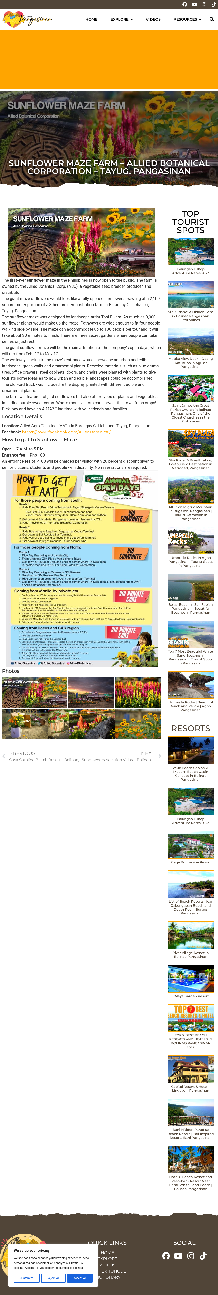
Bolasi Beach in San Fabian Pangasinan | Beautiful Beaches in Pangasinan (190, 608)
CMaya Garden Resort (190, 996)
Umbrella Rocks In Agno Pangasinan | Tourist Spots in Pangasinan (191, 561)
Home (91, 19)
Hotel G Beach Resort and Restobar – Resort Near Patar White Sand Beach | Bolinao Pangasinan (190, 1183)
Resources (187, 19)
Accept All (79, 1278)
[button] (212, 19)
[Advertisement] (109, 60)
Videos (153, 19)
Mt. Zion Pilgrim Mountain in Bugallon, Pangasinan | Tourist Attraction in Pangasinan (190, 513)
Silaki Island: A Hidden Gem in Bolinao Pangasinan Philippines (190, 316)
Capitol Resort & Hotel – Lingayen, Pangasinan (190, 1088)
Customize (27, 1278)
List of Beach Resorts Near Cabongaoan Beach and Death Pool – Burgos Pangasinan (191, 907)
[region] (53, 1265)
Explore (122, 19)
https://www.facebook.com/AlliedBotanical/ (66, 432)
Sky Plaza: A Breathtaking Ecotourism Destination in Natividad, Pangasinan (190, 464)
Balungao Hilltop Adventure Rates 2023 (190, 271)
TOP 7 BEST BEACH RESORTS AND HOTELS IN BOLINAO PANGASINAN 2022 (190, 1041)
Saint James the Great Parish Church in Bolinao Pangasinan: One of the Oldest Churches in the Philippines (190, 413)
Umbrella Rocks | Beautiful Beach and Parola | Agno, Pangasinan (191, 706)
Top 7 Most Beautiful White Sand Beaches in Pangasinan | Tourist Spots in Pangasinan (190, 657)
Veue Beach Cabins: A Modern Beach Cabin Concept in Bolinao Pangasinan (191, 774)
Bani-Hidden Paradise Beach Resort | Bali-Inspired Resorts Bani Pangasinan (191, 1133)
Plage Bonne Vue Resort (190, 862)
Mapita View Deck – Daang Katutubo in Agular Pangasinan (191, 362)
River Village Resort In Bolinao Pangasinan (190, 955)
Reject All (53, 1278)
